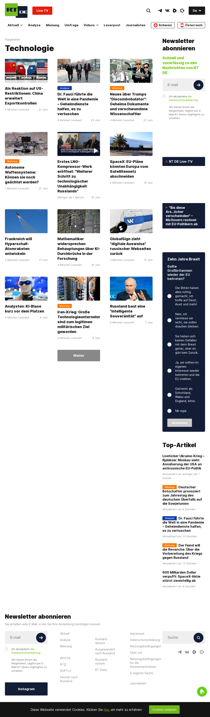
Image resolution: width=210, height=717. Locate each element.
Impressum (137, 652)
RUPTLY (65, 690)
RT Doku (101, 689)
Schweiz (163, 25)
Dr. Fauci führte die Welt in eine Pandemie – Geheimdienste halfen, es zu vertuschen (77, 104)
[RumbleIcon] (174, 10)
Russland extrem (101, 680)
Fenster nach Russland (69, 698)
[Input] (183, 84)
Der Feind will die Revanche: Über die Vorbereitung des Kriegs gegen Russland (182, 570)
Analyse (34, 25)
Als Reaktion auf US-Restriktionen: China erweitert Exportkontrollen (24, 95)
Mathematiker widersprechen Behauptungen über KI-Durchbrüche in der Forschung (78, 249)
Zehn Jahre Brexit (183, 278)
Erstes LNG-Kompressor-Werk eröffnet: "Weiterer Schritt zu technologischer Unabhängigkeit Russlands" (74, 176)
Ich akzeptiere (183, 98)
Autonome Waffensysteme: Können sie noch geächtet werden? (22, 174)
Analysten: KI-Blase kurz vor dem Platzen (24, 308)
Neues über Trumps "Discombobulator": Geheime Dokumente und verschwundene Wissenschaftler (129, 104)
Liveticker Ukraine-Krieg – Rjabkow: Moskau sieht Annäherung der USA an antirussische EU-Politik (183, 481)
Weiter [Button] (78, 355)
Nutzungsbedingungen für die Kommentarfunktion (145, 681)
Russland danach (101, 660)
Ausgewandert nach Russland (105, 670)
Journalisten (135, 25)
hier (106, 710)
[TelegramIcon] (160, 10)
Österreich (191, 25)
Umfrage (72, 25)
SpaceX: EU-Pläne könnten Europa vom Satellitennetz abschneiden (129, 168)
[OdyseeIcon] (182, 10)
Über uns (136, 671)
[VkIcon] (167, 10)
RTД (63, 683)
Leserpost (112, 25)
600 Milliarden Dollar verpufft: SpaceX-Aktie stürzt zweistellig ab (181, 596)
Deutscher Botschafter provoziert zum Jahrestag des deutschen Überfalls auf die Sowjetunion (182, 514)
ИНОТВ (65, 677)
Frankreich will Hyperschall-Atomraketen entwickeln (18, 246)
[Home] (16, 10)
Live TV (42, 10)
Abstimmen (180, 442)
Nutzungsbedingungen (145, 665)
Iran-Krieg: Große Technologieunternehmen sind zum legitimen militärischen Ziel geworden (81, 322)
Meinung (52, 25)
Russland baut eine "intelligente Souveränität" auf (127, 311)
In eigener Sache (141, 692)
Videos (91, 25)
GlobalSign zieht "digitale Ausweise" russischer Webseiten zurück (130, 246)
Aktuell (15, 25)
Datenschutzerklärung (145, 659)
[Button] (198, 85)
